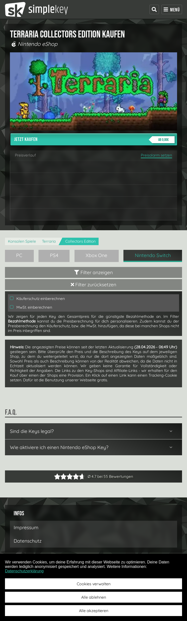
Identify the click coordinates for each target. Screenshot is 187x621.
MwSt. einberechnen (31, 307)
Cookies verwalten (94, 583)
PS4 (54, 255)
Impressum (26, 527)
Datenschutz (27, 541)
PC (19, 255)
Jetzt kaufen (94, 139)
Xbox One (96, 255)
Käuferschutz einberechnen (37, 298)
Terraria (49, 241)
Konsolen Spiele (22, 241)
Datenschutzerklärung (24, 571)
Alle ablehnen (93, 597)
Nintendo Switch (153, 255)
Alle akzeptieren (93, 610)
